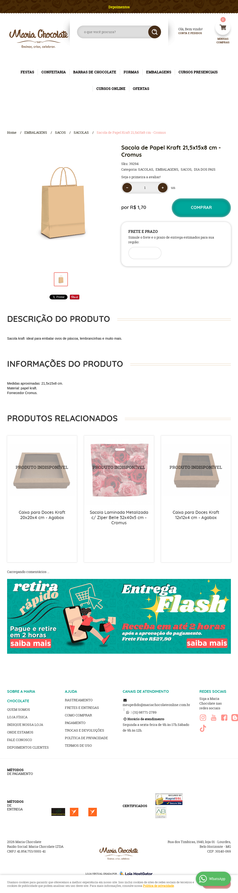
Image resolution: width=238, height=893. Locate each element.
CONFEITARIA (53, 72)
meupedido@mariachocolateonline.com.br (156, 704)
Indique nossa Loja (25, 724)
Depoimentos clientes (28, 747)
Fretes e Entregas (82, 707)
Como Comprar (78, 715)
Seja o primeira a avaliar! (141, 177)
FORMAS (131, 72)
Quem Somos (18, 709)
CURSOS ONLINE (111, 88)
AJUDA (71, 691)
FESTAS (27, 72)
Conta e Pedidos (186, 33)
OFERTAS (141, 88)
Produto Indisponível (42, 470)
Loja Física (17, 717)
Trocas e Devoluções (84, 730)
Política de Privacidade (86, 738)
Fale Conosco (19, 740)
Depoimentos (119, 7)
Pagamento (75, 722)
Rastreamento (79, 700)
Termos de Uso (78, 745)
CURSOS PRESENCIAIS (198, 72)
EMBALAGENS (158, 72)
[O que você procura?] (154, 32)
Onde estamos (20, 732)
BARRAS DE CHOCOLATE (94, 72)
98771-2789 (145, 712)
